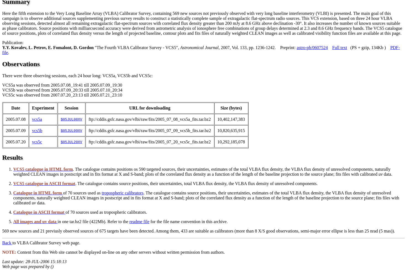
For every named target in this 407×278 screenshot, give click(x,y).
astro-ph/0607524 (312, 47)
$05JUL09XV (71, 130)
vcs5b (37, 130)
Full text (339, 47)
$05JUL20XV (71, 142)
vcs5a (37, 119)
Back (7, 242)
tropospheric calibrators (122, 193)
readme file (139, 221)
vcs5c (37, 142)
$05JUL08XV (71, 119)
